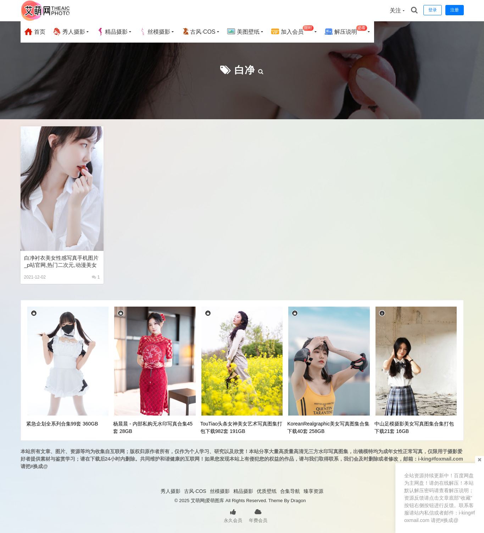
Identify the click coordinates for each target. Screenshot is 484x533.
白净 (244, 70)
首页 (34, 31)
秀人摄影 (68, 31)
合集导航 (290, 491)
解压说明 (345, 31)
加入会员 (292, 31)
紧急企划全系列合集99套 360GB (62, 424)
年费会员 (258, 515)
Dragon (298, 500)
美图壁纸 (243, 31)
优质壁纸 (267, 491)
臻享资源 (313, 491)
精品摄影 (112, 31)
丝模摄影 (154, 31)
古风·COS (198, 31)
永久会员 (233, 515)
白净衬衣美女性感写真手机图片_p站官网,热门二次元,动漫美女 (61, 261)
